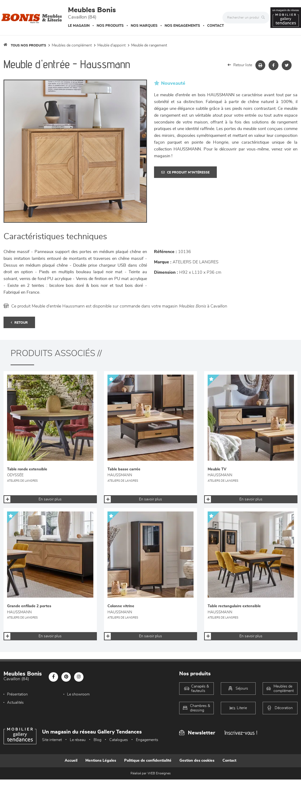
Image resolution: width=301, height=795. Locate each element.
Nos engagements (182, 25)
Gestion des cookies (196, 760)
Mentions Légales (100, 760)
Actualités (125, 694)
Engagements (147, 740)
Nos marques (144, 25)
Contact (215, 25)
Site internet (52, 740)
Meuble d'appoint (111, 45)
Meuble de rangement (149, 45)
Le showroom (73, 694)
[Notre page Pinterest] (66, 677)
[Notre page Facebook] (53, 677)
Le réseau (78, 740)
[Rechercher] (264, 17)
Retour (19, 322)
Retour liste (240, 65)
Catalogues (118, 740)
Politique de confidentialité (147, 760)
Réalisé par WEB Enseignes (151, 773)
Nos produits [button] (110, 25)
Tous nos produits (28, 45)
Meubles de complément (72, 45)
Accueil (71, 760)
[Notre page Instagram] (78, 677)
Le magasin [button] (79, 25)
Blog (97, 740)
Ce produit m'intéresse (185, 172)
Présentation (17, 694)
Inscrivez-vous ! (240, 732)
